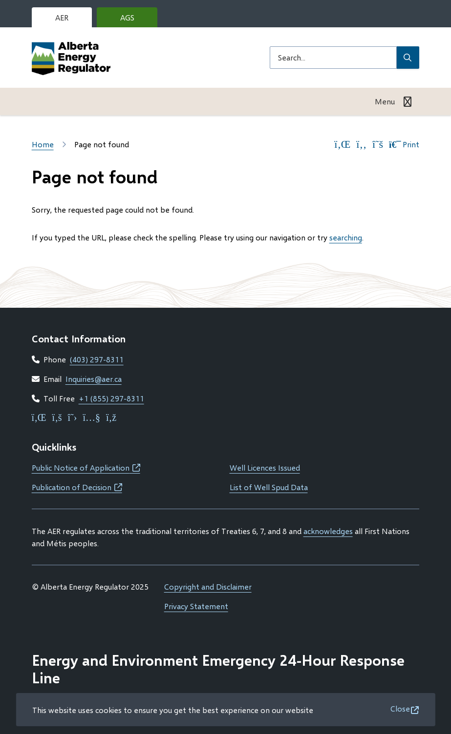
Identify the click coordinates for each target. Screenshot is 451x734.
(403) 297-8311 (97, 359)
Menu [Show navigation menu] (385, 101)
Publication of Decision (77, 487)
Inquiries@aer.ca (93, 378)
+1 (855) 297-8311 (111, 398)
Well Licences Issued (265, 467)
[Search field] (333, 57)
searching (345, 237)
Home (43, 144)
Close (400, 708)
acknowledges (328, 531)
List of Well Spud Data (269, 487)
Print (404, 144)
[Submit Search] (408, 57)
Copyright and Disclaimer (208, 586)
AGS (135, 20)
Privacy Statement (196, 606)
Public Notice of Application (86, 467)
